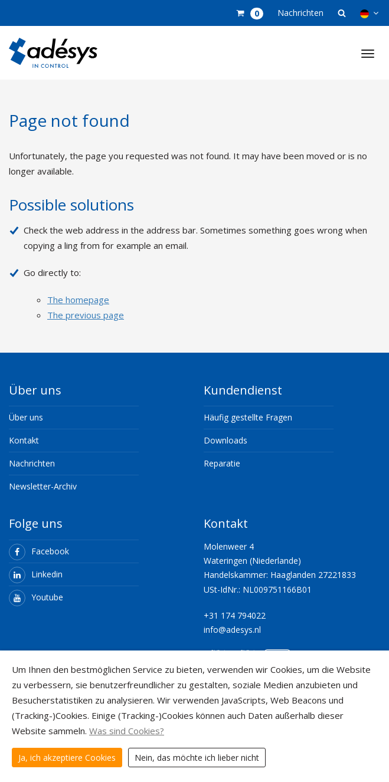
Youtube (36, 597)
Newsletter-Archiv (43, 486)
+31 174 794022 (235, 615)
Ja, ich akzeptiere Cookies (67, 757)
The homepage (78, 299)
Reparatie (222, 463)
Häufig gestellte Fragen (248, 417)
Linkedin (36, 574)
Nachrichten (300, 12)
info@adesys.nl (232, 629)
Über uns (26, 417)
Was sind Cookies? (126, 731)
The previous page (85, 315)
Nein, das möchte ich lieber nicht (197, 757)
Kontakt (24, 440)
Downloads (225, 440)
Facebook (39, 551)
